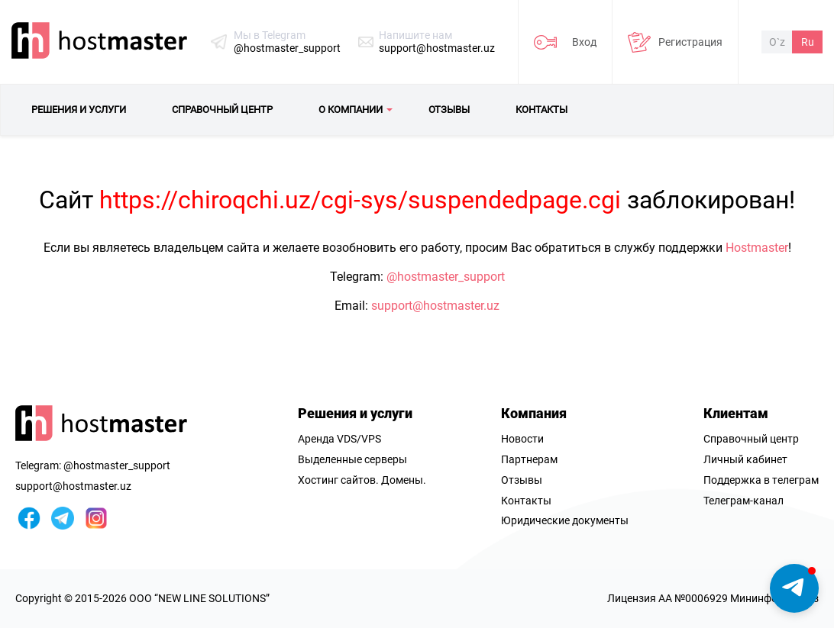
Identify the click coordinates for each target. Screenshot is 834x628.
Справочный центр (751, 439)
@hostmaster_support (287, 48)
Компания (534, 413)
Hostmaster (757, 247)
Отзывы (521, 480)
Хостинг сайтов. (338, 480)
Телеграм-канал (743, 500)
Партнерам (529, 459)
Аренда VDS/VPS (339, 439)
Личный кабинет (745, 459)
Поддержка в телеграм (761, 480)
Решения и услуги (355, 413)
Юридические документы (565, 520)
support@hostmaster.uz (437, 48)
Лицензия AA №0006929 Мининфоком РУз (713, 598)
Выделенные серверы (352, 459)
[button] (794, 588)
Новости (522, 439)
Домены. (403, 480)
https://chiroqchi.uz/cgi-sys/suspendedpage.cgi (360, 199)
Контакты (526, 500)
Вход (584, 42)
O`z (777, 42)
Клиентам (735, 413)
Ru (807, 42)
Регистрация (690, 42)
